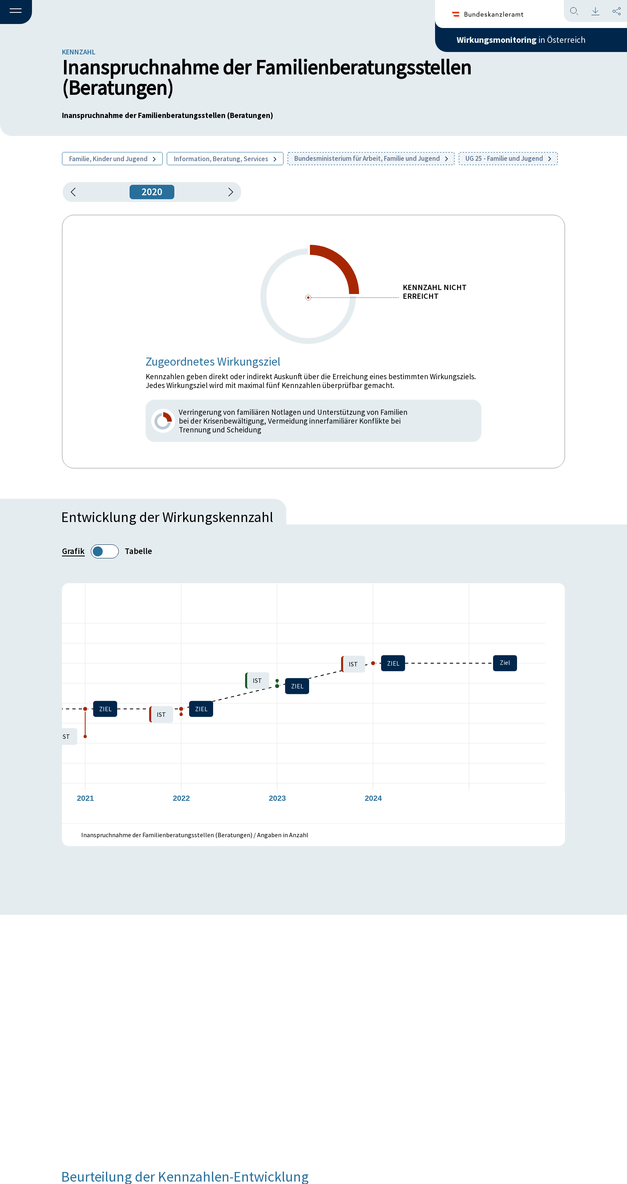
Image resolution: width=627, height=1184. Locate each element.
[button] (16, 12)
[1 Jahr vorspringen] (228, 192)
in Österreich (521, 39)
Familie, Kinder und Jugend (112, 158)
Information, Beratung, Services (225, 158)
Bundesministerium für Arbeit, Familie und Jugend (371, 158)
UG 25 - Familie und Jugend (508, 158)
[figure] (313, 703)
